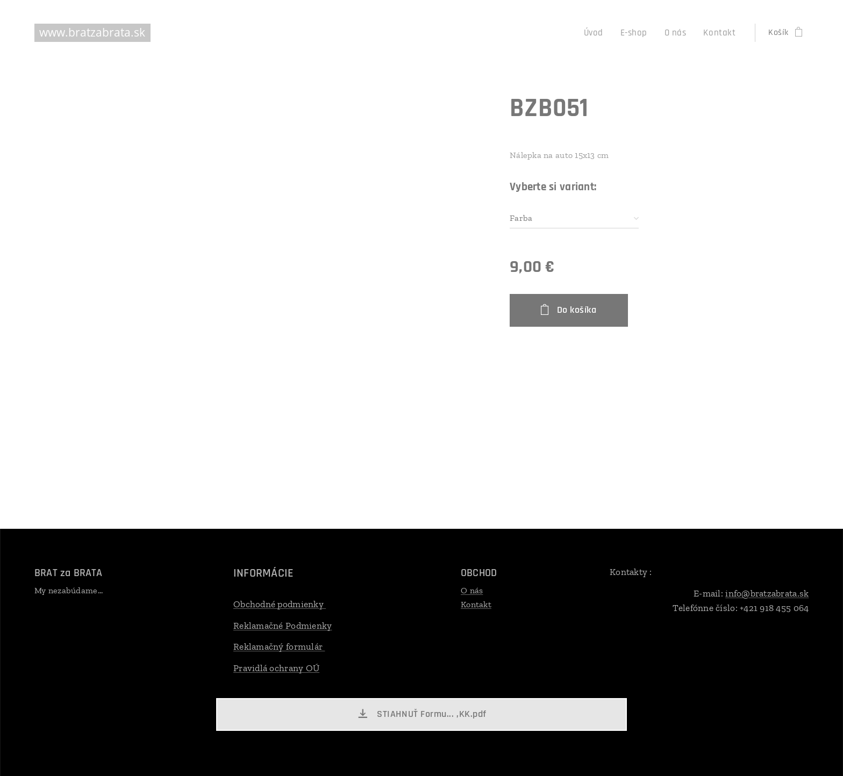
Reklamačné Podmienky (282, 625)
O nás (472, 590)
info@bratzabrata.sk (767, 592)
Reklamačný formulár (279, 646)
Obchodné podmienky (279, 604)
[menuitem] (602, 32)
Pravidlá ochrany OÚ (276, 667)
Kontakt (476, 604)
